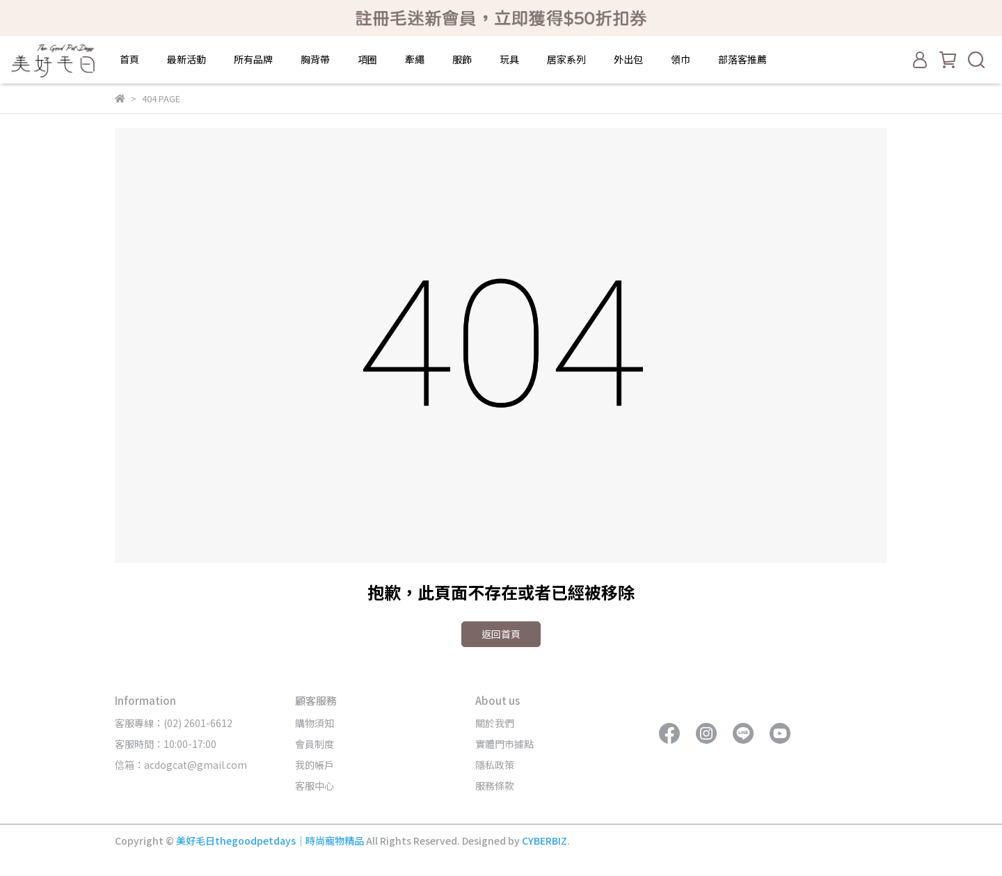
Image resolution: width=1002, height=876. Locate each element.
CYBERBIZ (544, 840)
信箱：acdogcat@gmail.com (181, 765)
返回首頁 (501, 634)
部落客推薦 (742, 59)
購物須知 (314, 723)
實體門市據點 (504, 744)
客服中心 (314, 786)
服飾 (462, 59)
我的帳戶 (314, 765)
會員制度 (314, 744)
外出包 (628, 59)
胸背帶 (315, 59)
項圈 (367, 59)
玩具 (509, 59)
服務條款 (494, 786)
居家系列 (566, 59)
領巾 (680, 59)
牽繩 (414, 59)
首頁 (129, 59)
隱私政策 (494, 765)
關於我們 (494, 723)
